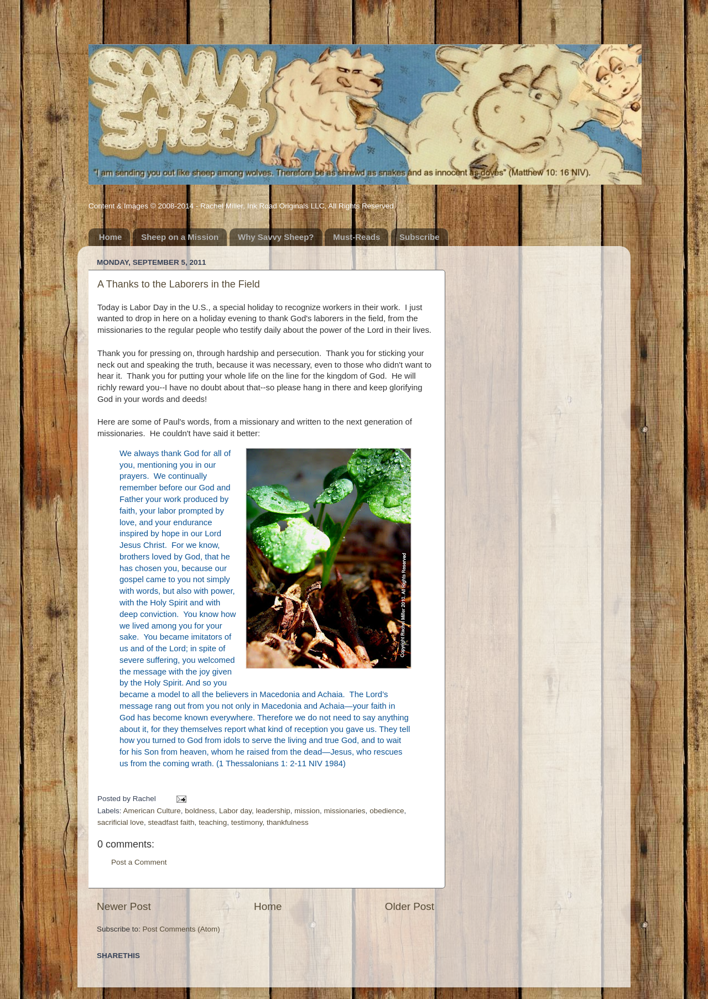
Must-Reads (356, 237)
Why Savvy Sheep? (276, 237)
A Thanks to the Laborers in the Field (178, 284)
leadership (273, 811)
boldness (200, 811)
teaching (213, 822)
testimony (247, 822)
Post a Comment (139, 862)
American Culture (152, 811)
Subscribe (419, 237)
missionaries (345, 811)
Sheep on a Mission (179, 237)
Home (110, 237)
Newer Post (124, 906)
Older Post (409, 906)
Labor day (235, 811)
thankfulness (288, 822)
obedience (386, 811)
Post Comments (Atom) (181, 929)
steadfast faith (171, 822)
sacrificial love (120, 822)
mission (307, 811)
